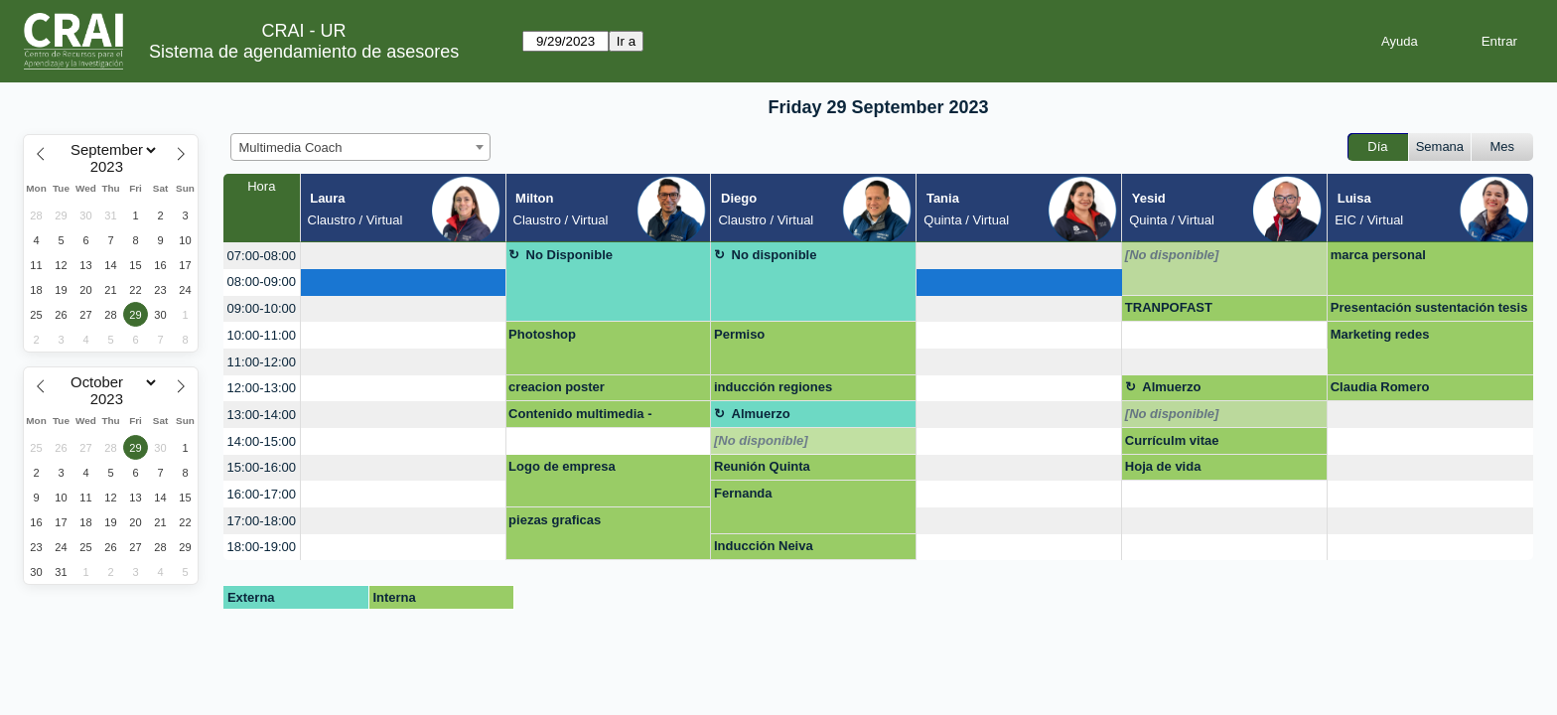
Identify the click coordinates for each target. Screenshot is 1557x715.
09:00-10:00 (261, 308)
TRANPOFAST (1168, 307)
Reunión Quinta (762, 466)
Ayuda (1399, 41)
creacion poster (556, 386)
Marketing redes (1380, 334)
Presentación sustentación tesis (1429, 307)
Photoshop (542, 334)
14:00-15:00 (261, 441)
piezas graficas (554, 519)
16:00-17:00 (261, 494)
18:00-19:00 (261, 546)
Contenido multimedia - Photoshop (579, 417)
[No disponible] (1172, 254)
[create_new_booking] (403, 255)
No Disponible (569, 254)
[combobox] (360, 147)
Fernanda (743, 493)
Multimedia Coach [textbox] (291, 147)
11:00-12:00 (261, 362)
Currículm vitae (1172, 440)
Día (1377, 146)
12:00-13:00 (261, 387)
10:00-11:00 (261, 335)
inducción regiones (773, 386)
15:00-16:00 (261, 467)
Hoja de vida (1163, 466)
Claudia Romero (1380, 386)
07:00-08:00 (261, 255)
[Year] (111, 167)
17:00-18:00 (261, 520)
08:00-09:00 (261, 281)
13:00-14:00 (261, 414)
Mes (1502, 146)
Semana (1440, 146)
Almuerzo (1171, 386)
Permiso (739, 334)
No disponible (774, 254)
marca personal (1378, 254)
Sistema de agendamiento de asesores (304, 52)
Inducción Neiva (763, 545)
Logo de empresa (562, 466)
